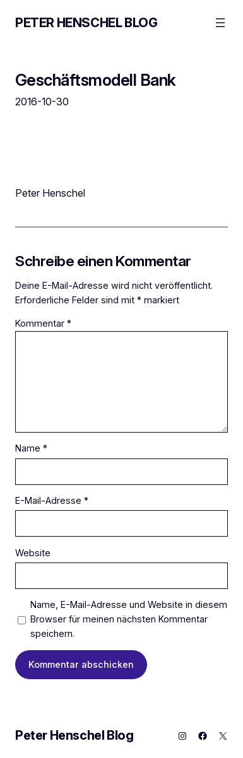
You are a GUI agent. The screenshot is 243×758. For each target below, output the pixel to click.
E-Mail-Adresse (51, 500)
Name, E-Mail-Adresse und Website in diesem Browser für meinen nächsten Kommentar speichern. (128, 619)
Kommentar (43, 323)
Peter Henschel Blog (86, 22)
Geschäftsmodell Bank (95, 80)
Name (31, 448)
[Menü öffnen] (220, 22)
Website (32, 552)
